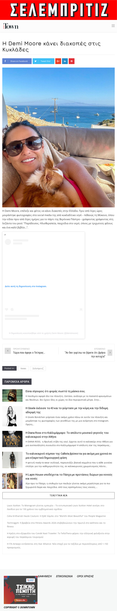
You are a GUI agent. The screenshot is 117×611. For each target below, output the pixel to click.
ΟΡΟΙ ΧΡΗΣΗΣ (85, 576)
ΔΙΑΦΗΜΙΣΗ (44, 576)
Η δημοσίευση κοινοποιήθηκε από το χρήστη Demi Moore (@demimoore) (43, 333)
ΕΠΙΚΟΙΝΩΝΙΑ (64, 576)
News (23, 368)
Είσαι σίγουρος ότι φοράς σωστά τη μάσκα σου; (55, 391)
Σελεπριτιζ (38, 368)
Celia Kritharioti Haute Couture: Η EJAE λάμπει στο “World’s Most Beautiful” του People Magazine (56, 516)
